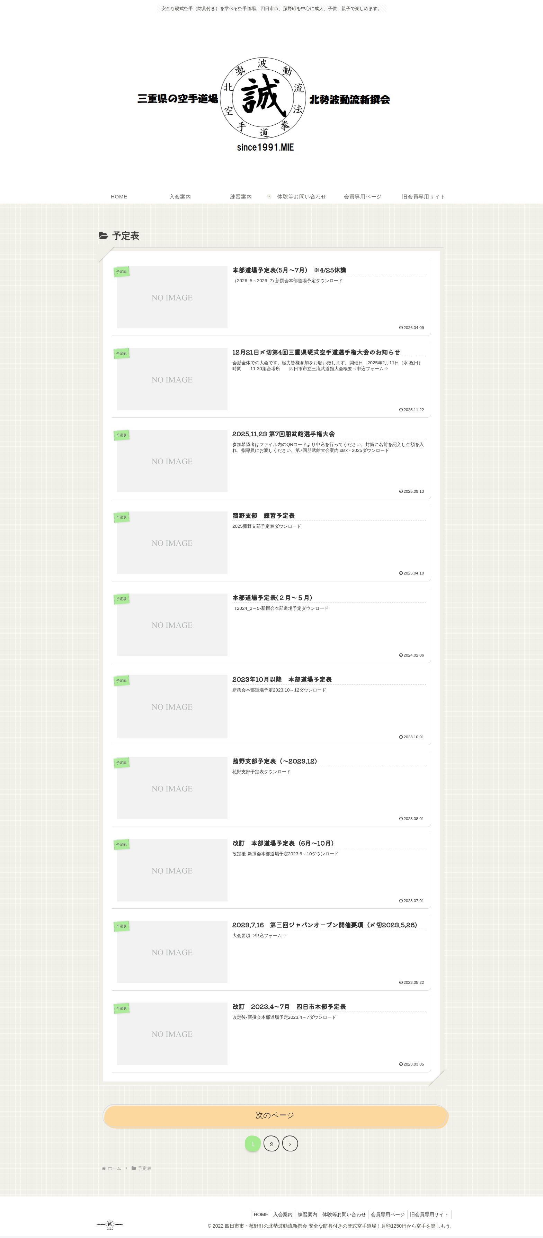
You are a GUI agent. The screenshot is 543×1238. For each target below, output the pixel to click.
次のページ (275, 1117)
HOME (249, 1216)
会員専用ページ (385, 1216)
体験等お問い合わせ (338, 1216)
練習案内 (300, 1216)
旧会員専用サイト (428, 1216)
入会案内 (273, 1216)
